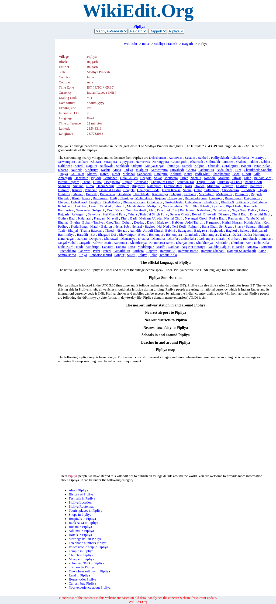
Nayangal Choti (196, 218)
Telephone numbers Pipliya (87, 543)
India (145, 44)
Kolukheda (259, 202)
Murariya (257, 158)
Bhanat (63, 222)
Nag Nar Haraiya (193, 247)
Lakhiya (81, 206)
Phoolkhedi (201, 206)
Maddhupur (146, 247)
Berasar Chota (179, 214)
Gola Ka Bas (128, 178)
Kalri (188, 186)
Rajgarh (187, 44)
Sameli (187, 166)
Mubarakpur (143, 198)
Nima (90, 186)
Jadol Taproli (194, 222)
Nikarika (238, 247)
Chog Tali (112, 222)
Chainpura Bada (148, 190)
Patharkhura (121, 251)
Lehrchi (118, 206)
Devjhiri (95, 202)
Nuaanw (252, 247)
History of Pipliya (81, 494)
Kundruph (92, 247)
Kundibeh (248, 190)
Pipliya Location (80, 502)
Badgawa (200, 230)
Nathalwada (220, 210)
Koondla (210, 178)
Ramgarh (250, 206)
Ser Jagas (225, 226)
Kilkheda (242, 202)
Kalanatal (84, 218)
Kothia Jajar (252, 222)
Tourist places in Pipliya (85, 510)
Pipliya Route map (81, 506)
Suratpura (110, 162)
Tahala (132, 214)
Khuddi (77, 190)
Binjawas (138, 186)
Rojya (64, 174)
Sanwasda (83, 210)
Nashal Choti (173, 218)
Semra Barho (67, 255)
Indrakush (250, 239)
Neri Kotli (179, 226)
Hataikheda (193, 202)
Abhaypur (175, 198)
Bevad (196, 214)
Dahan (126, 222)
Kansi (188, 174)
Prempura (241, 194)
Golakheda (154, 202)
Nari (187, 206)
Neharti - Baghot (143, 226)
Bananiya (215, 198)
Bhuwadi (209, 214)
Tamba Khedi (255, 218)
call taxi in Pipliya (81, 531)
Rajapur (160, 198)
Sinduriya (91, 170)
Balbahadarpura (195, 198)
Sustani (190, 158)
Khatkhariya (204, 243)
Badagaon (184, 230)
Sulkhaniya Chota (230, 182)
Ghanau (78, 194)
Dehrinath (81, 178)
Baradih (82, 235)
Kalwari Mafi (101, 243)
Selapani (98, 210)
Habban (177, 222)
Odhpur (137, 166)
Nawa (86, 198)
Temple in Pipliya (81, 551)
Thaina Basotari (91, 230)
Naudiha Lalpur (219, 247)
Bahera (244, 230)
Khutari (95, 162)
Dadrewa (256, 186)
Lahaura (107, 247)
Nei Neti (163, 226)
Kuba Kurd (65, 247)
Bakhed (203, 158)
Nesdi (116, 174)
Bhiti (113, 198)
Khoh (76, 198)
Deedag (139, 222)
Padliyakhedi (220, 158)
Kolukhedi (65, 206)
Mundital (213, 186)
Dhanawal (111, 239)
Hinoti (246, 174)
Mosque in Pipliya (81, 559)
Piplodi (96, 178)
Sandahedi (144, 174)
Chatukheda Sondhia (258, 170)
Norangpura (160, 162)
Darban (82, 239)
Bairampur (100, 198)
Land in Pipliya (79, 575)
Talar (153, 255)
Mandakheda (136, 206)
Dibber (265, 162)
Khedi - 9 (227, 202)
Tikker (253, 162)
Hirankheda (141, 194)
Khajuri (176, 194)
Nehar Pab (122, 226)
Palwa (263, 210)
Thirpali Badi (205, 182)
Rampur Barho (188, 251)
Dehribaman (157, 158)
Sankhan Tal (185, 182)
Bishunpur (156, 235)
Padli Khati (203, 174)
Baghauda (216, 230)
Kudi (79, 247)
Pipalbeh (218, 206)
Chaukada (191, 235)
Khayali (112, 218)
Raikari (83, 162)
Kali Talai (77, 174)
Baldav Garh (262, 178)
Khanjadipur (184, 243)
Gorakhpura (230, 166)
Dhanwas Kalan (133, 202)
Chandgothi (179, 162)
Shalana (241, 162)
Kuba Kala (261, 243)
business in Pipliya (82, 567)
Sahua (187, 190)
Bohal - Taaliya (92, 222)
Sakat (158, 178)
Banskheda (107, 194)
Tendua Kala (168, 255)
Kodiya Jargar (154, 166)
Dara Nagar (66, 239)
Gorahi (221, 239)
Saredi (79, 166)
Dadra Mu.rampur (255, 235)
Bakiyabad (259, 230)
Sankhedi (122, 166)
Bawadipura (233, 198)
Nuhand (78, 186)
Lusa (131, 247)
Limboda (190, 194)
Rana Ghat (209, 226)
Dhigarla (64, 194)
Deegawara (112, 182)
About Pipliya (78, 490)
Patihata (138, 251)
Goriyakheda (173, 202)
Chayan (63, 202)
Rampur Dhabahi (213, 251)
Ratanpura (154, 186)
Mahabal (129, 174)
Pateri (107, 251)
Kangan (99, 218)
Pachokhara (68, 251)
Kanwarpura (159, 170)
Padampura (206, 170)
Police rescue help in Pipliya (88, 547)
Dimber (228, 162)
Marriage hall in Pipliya (85, 539)
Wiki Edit (130, 44)
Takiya (142, 255)
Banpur (246, 166)
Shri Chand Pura (113, 214)
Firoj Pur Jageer (183, 210)
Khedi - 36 (210, 202)
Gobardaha (188, 239)
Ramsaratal (236, 218)
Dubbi (97, 182)
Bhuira (75, 222)
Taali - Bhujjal (68, 230)
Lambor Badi (173, 186)
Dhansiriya (127, 239)
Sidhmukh (213, 162)
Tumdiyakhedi (136, 210)
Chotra (191, 170)
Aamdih (135, 230)
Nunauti (266, 247)
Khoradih (221, 243)
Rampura (122, 186)
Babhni (170, 230)
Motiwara (171, 178)
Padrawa (84, 251)
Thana (86, 182)
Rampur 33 (167, 251)
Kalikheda (65, 166)
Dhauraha (158, 239)
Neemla (195, 178)
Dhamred (163, 210)
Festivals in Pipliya (82, 498)
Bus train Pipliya (80, 527)
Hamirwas (143, 162)
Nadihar (173, 247)
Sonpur (119, 255)
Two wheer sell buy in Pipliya (89, 571)
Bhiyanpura (252, 198)
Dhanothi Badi (260, 214)
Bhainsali (196, 162)
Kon (248, 243)
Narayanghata (172, 206)
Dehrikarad (79, 202)
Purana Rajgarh (68, 182)
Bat (93, 235)
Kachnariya (160, 194)
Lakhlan (241, 186)
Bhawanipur (127, 235)
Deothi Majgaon (158, 222)
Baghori (231, 230)
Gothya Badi (66, 218)
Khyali (262, 190)
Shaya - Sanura (245, 226)
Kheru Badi (129, 218)
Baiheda (91, 194)
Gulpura (63, 190)
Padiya (128, 170)
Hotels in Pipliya (80, 535)
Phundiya (173, 166)
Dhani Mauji (105, 186)
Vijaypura (126, 162)
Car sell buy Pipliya (82, 583)
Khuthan (237, 243)
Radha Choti (253, 182)
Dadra (236, 235)
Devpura (95, 239)
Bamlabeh (111, 178)
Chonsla (213, 166)
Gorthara (234, 239)
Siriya (83, 255)
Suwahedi (177, 170)
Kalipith (176, 174)
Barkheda (124, 194)
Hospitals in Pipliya (82, 519)
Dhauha (143, 239)
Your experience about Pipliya (90, 587)
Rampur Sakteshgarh (241, 251)
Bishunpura (174, 235)
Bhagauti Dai (107, 235)
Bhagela (128, 190)
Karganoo (212, 222)
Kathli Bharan (232, 222)
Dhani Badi (240, 214)
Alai (151, 210)
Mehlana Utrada (150, 218)
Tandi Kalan (115, 210)
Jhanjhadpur (221, 174)
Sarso (262, 251)
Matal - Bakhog (101, 226)
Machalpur (206, 194)
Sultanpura (211, 190)
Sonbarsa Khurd (100, 255)
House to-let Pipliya (82, 579)
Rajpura (91, 166)
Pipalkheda (234, 206)
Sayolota (94, 214)
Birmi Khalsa (171, 190)
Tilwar (236, 178)
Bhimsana (141, 182)
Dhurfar (172, 239)
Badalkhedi (224, 170)
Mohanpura (224, 194)
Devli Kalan (111, 202)
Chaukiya (126, 198)
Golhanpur (206, 239)
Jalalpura (142, 170)
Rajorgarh (78, 214)
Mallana (224, 178)
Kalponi (199, 166)
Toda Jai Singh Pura (153, 214)
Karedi (104, 174)
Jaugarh (84, 243)
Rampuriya (65, 210)
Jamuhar (265, 239)
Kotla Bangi (79, 226)
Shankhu (64, 186)
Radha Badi (217, 218)
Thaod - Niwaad (116, 230)
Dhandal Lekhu (109, 190)
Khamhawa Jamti (161, 243)
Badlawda (106, 166)
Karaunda (120, 243)
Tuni (238, 170)
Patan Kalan (262, 166)
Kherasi (92, 174)
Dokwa (200, 186)
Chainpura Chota (162, 182)
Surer (184, 178)
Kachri (105, 170)
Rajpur (127, 182)
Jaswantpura (66, 162)
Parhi (96, 251)
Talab (247, 178)
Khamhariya (138, 243)
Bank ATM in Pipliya (83, 523)
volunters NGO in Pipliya (86, 563)
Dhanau (223, 214)
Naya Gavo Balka (244, 210)
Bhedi (142, 235)
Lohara (121, 247)
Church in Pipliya (81, 555)
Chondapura (230, 190)
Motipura (153, 206)
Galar (198, 190)
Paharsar (91, 190)
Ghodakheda (240, 158)
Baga (235, 174)
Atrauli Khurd (153, 230)
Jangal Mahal (67, 243)
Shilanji (263, 226)
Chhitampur (209, 235)
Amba (117, 170)
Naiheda (76, 170)
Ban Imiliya (66, 235)
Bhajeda (63, 198)
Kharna (63, 170)
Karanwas (175, 158)
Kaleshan (203, 210)
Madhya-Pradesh (165, 44)
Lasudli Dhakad (100, 206)
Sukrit (131, 255)
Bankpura (161, 174)
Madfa (160, 247)
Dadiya (225, 235)
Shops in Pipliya (80, 515)
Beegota (145, 178)
